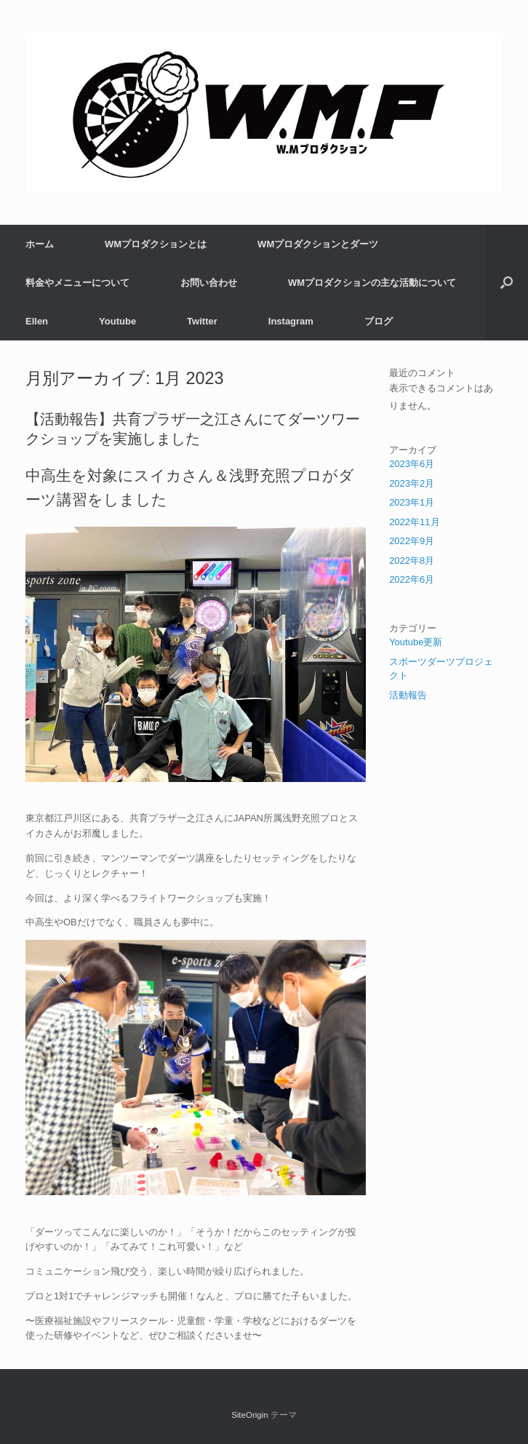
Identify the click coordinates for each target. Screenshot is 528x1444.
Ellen (36, 321)
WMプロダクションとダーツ (317, 244)
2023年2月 (411, 483)
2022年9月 (411, 540)
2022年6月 (411, 579)
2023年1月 (411, 502)
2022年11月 (414, 521)
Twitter (202, 321)
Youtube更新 (415, 642)
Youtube (117, 321)
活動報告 (408, 695)
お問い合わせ (208, 282)
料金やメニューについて (77, 282)
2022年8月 (411, 560)
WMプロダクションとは (156, 244)
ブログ (378, 321)
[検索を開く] (506, 282)
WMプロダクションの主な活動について (372, 282)
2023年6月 (411, 463)
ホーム (39, 244)
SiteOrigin (249, 1415)
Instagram (290, 321)
